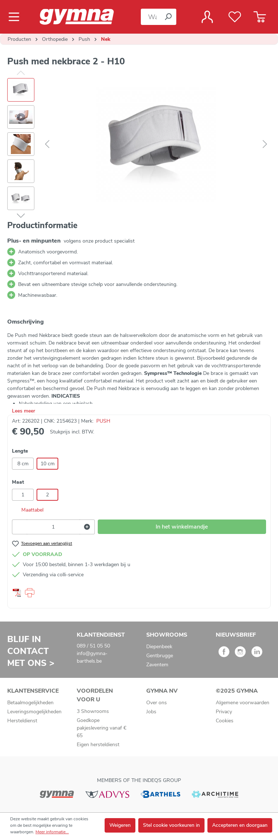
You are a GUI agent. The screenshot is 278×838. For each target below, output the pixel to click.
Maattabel (27, 509)
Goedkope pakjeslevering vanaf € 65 (101, 728)
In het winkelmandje (182, 527)
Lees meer (23, 410)
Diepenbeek (159, 646)
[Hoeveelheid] (53, 527)
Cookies (224, 720)
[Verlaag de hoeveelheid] (19, 527)
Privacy (224, 711)
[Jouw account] (207, 17)
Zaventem (157, 664)
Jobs (151, 711)
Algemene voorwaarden (242, 702)
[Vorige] (47, 144)
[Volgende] (265, 144)
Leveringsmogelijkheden (34, 711)
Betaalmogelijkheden (30, 702)
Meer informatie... (52, 832)
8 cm (23, 463)
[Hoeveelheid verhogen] (87, 527)
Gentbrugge (159, 655)
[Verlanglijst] (235, 17)
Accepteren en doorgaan (240, 825)
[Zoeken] (168, 17)
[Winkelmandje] (260, 17)
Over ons (156, 702)
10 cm (48, 463)
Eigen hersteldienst (98, 744)
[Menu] (16, 17)
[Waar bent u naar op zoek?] (150, 17)
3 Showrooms (93, 711)
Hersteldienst (22, 720)
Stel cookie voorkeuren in (171, 825)
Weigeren (120, 825)
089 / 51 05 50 (93, 645)
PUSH (103, 421)
